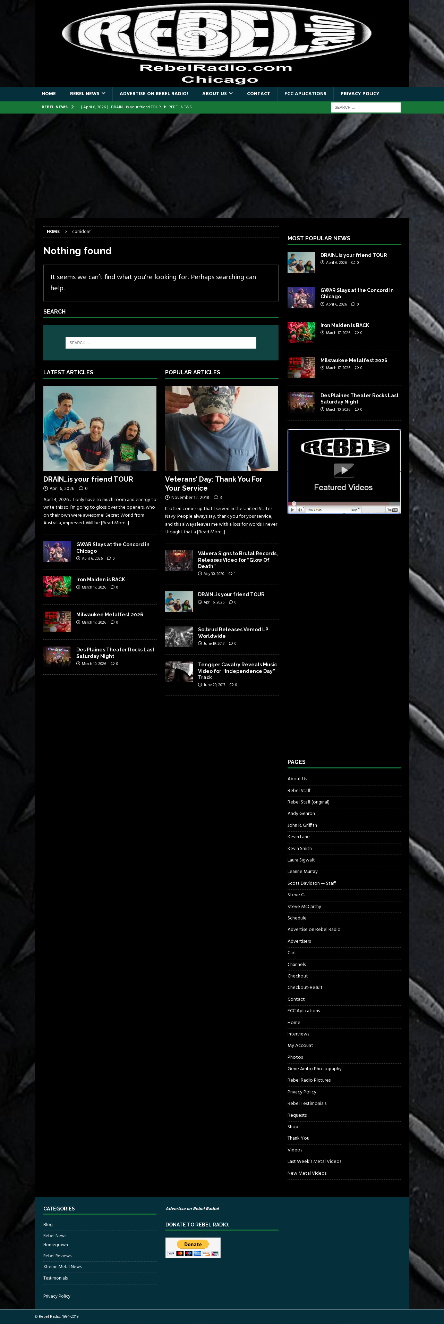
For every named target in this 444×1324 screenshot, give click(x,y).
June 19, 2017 (214, 644)
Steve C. (296, 895)
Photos (295, 1057)
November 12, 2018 (190, 497)
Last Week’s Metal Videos (314, 1162)
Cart (292, 953)
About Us (214, 94)
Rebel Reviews (57, 1256)
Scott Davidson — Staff (312, 884)
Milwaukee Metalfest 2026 (109, 614)
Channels (297, 965)
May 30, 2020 (214, 574)
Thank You (298, 1138)
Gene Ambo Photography (315, 1069)
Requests (297, 1115)
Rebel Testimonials (307, 1104)
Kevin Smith (300, 849)
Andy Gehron (301, 814)
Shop (293, 1127)
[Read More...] (115, 523)
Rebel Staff (299, 791)
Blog (48, 1225)
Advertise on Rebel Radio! (154, 94)
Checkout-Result (305, 988)
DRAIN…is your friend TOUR (88, 479)
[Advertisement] (222, 165)
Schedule (297, 918)
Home (49, 94)
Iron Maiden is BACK (100, 579)
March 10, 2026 (94, 664)
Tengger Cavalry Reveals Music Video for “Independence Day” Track (237, 671)
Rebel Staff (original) (309, 802)
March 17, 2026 (94, 587)
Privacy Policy (360, 94)
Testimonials (55, 1278)
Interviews (298, 1034)
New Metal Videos (307, 1173)
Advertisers (299, 942)
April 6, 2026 (62, 488)
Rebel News (85, 94)
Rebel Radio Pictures (309, 1080)
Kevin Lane (299, 837)
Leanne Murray (303, 872)
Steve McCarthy (304, 907)
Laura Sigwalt (301, 860)
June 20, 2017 (214, 685)
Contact (258, 94)
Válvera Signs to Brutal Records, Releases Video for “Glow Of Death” (238, 560)
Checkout (298, 976)
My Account (300, 1046)
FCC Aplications (305, 94)
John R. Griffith (302, 826)
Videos (295, 1150)
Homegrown (55, 1245)
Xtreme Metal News (62, 1267)
